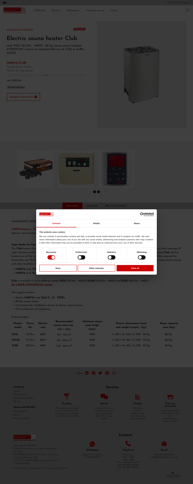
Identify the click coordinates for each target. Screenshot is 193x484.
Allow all (135, 268)
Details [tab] (96, 223)
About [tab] (137, 223)
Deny (57, 268)
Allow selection (96, 268)
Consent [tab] (56, 223)
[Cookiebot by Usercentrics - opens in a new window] (142, 214)
